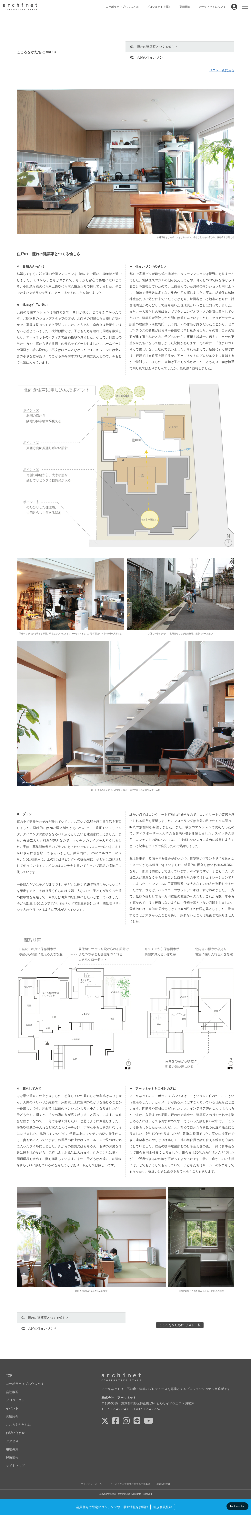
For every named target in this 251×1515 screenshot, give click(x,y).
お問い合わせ (15, 1432)
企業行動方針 (163, 1484)
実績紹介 (184, 6)
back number (237, 1506)
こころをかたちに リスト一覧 (180, 1325)
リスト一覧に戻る (221, 70)
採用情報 (12, 1457)
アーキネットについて (212, 6)
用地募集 (12, 1449)
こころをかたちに (18, 1424)
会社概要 (12, 1391)
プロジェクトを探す (159, 6)
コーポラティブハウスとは (122, 6)
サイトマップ (15, 1465)
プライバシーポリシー (92, 1484)
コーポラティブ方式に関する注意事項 (130, 1484)
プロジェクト (15, 1400)
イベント (12, 1408)
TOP (9, 1375)
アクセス (12, 1441)
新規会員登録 (162, 1507)
